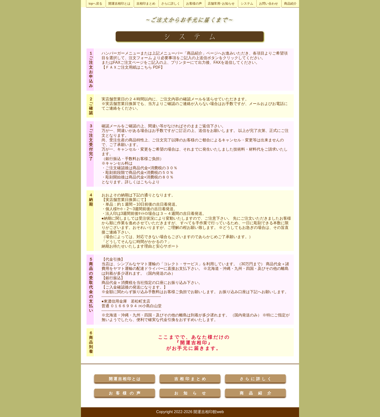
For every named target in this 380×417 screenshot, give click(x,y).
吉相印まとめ (145, 3)
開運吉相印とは (119, 3)
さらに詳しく (170, 3)
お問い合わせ (268, 3)
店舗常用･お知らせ (221, 3)
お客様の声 (194, 3)
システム (247, 3)
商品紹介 (290, 3)
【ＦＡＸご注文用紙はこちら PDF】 (133, 67)
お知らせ (190, 393)
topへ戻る (96, 3)
